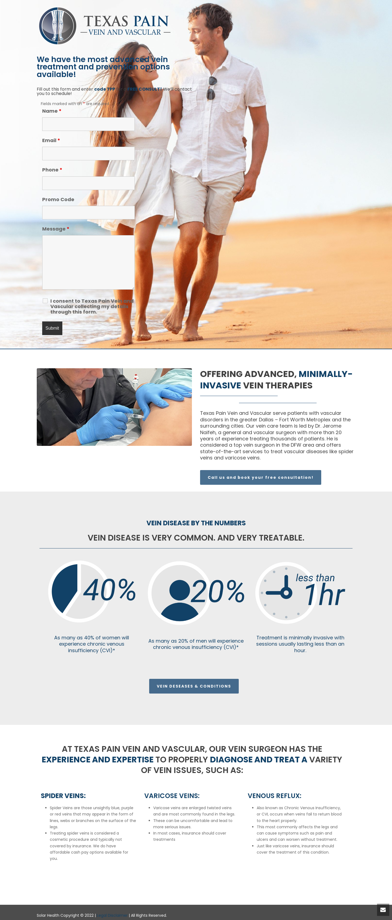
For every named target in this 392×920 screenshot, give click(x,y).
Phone (52, 169)
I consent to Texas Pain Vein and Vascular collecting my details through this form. (92, 306)
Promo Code (58, 199)
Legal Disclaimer (112, 915)
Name (52, 111)
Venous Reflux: (274, 795)
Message (55, 228)
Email (51, 140)
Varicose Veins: (172, 795)
